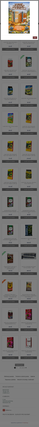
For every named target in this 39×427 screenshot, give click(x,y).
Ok (35, 37)
